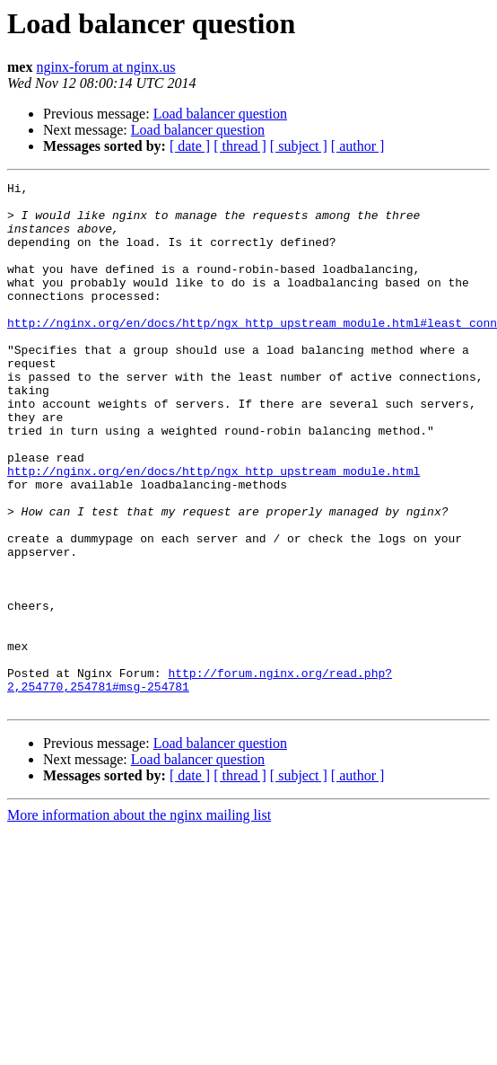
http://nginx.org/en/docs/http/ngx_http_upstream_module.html (213, 530)
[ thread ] (240, 146)
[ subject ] (298, 146)
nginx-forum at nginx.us (105, 67)
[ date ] (190, 146)
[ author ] (358, 146)
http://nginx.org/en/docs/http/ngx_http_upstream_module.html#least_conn (252, 352)
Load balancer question (220, 113)
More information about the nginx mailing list (139, 920)
